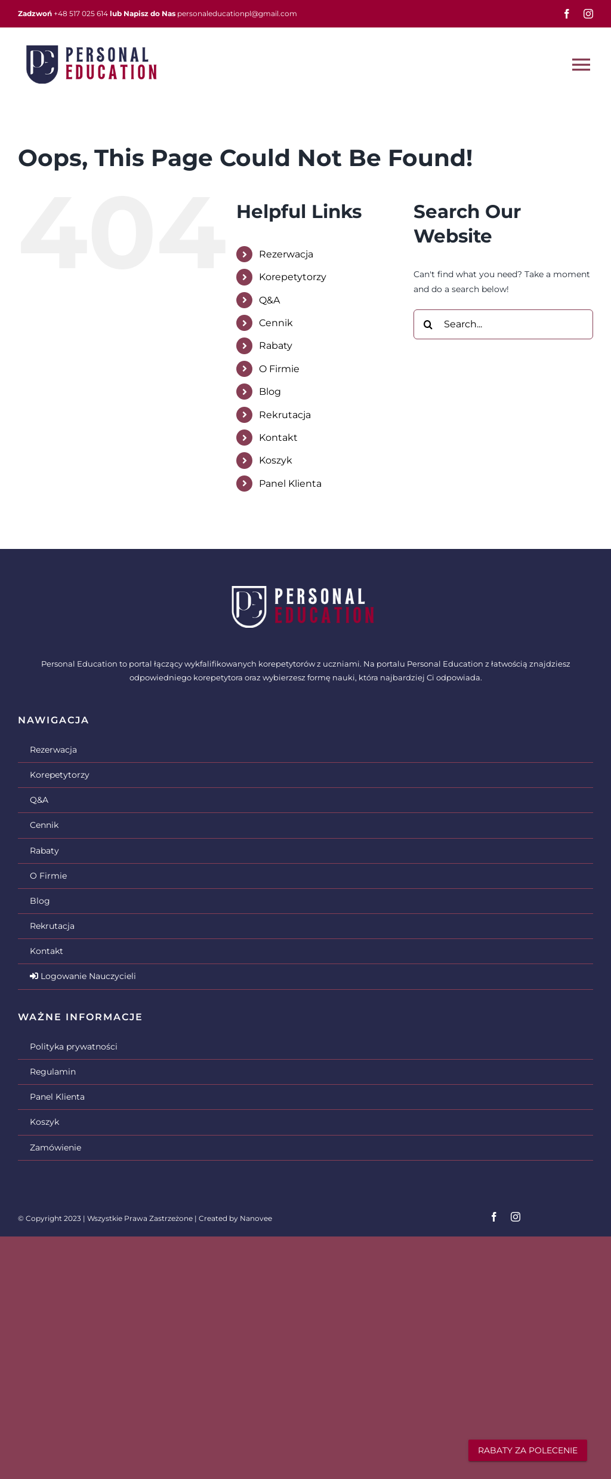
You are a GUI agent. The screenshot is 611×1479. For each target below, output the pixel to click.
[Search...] (503, 324)
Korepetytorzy (292, 277)
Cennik (276, 323)
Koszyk (275, 460)
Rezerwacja (286, 254)
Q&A (269, 300)
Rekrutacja (285, 415)
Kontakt (278, 437)
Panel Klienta (290, 483)
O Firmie (279, 369)
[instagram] (588, 14)
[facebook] (567, 14)
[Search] (428, 324)
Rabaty (275, 345)
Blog (270, 391)
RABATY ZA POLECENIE (528, 1450)
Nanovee (256, 1218)
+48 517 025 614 (81, 13)
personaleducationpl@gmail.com (237, 13)
